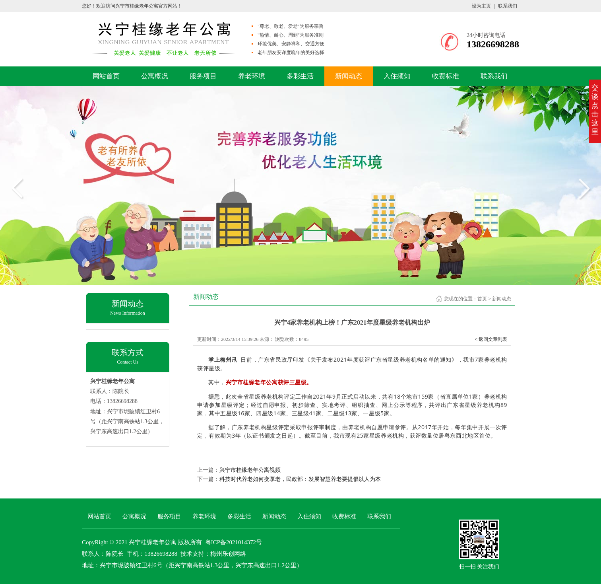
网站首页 (106, 76)
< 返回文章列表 (491, 339)
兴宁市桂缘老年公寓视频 (250, 470)
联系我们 (507, 6)
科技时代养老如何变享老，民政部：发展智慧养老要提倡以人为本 (300, 479)
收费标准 (445, 76)
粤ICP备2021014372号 (233, 542)
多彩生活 (300, 76)
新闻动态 (348, 76)
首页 (482, 299)
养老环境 (251, 76)
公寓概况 (154, 76)
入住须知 (397, 76)
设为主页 (481, 6)
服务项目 (203, 76)
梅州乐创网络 (228, 554)
